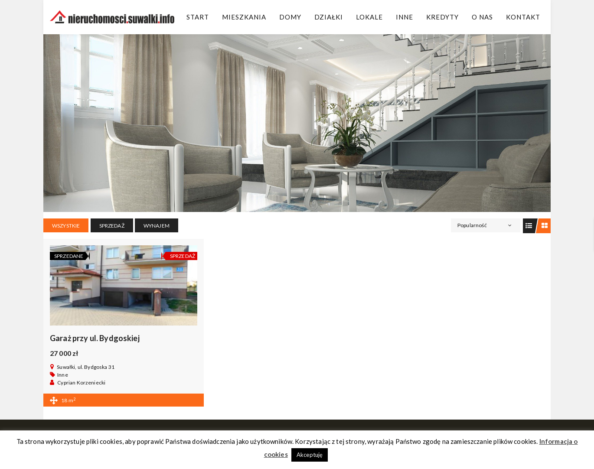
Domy (290, 17)
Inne (404, 17)
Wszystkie (66, 225)
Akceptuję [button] (310, 454)
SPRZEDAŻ (111, 225)
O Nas (482, 17)
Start (197, 17)
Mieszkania (244, 17)
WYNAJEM (157, 225)
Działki (328, 17)
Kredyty (442, 17)
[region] (297, 123)
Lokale (369, 17)
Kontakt (523, 17)
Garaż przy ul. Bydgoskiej (95, 338)
